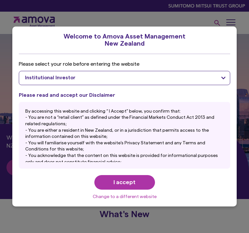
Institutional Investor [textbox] (50, 77)
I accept (124, 182)
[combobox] (124, 78)
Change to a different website (125, 196)
